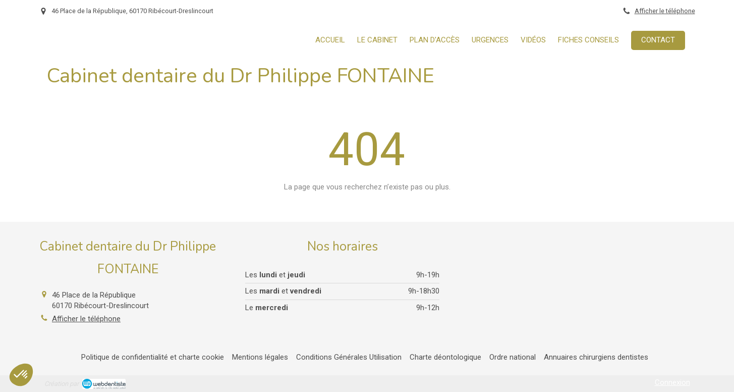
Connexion (672, 382)
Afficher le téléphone (665, 11)
